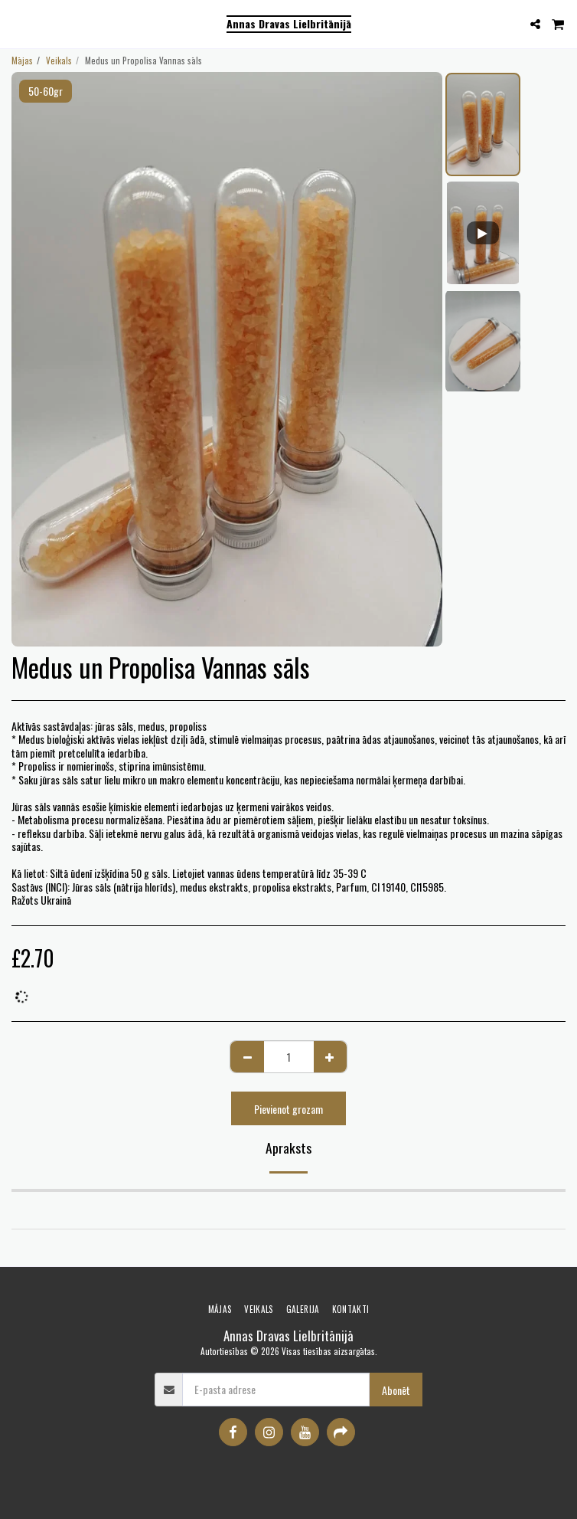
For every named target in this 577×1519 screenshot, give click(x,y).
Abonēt (396, 1390)
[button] (17, 24)
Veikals (59, 60)
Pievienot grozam (288, 1109)
